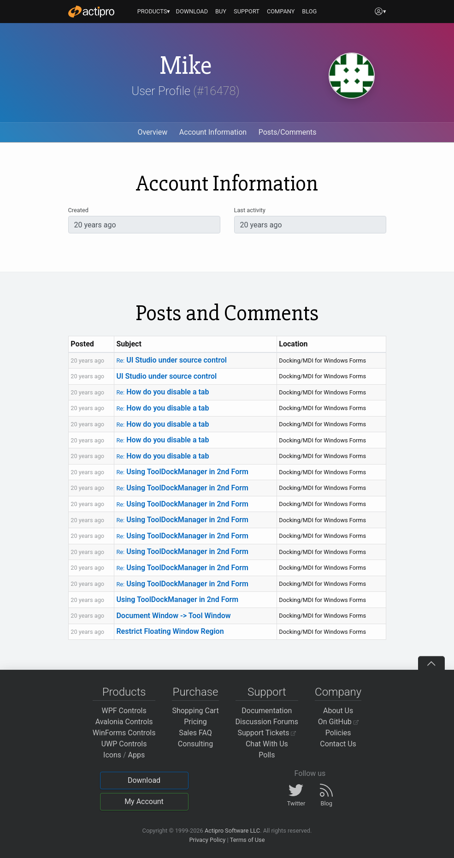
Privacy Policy (207, 839)
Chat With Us (267, 743)
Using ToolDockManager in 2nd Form (182, 471)
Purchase (195, 691)
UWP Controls (124, 743)
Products (124, 691)
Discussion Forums (267, 721)
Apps (136, 755)
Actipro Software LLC (232, 830)
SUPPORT (246, 11)
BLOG (309, 11)
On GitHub (338, 721)
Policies (338, 732)
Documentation (267, 710)
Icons (112, 755)
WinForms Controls (124, 732)
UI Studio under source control (171, 360)
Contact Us (338, 743)
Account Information (213, 132)
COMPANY (281, 11)
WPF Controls (124, 710)
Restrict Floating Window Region (170, 631)
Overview (152, 132)
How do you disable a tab (162, 391)
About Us (338, 710)
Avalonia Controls (124, 721)
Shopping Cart (195, 710)
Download (144, 780)
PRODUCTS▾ (154, 11)
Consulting (195, 743)
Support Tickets (267, 732)
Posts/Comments (288, 132)
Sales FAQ (195, 732)
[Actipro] (91, 11)
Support (267, 691)
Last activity (249, 210)
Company (338, 691)
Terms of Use (247, 839)
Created (78, 210)
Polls (267, 755)
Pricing (195, 721)
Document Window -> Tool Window (173, 615)
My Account (144, 801)
